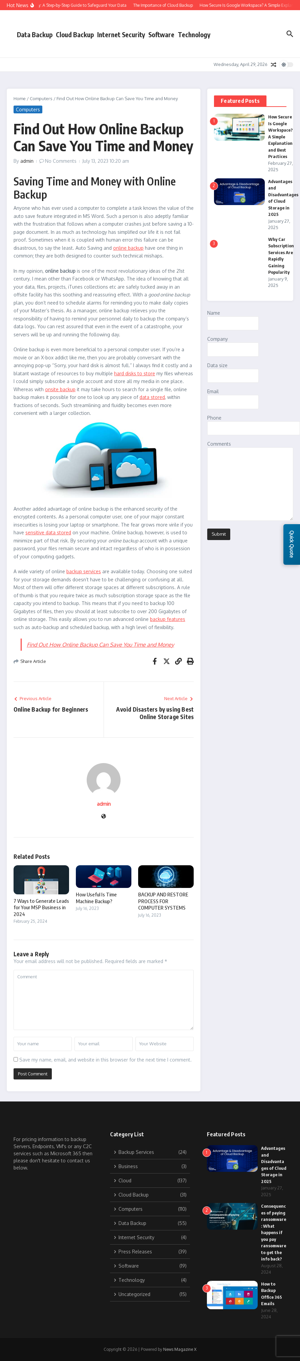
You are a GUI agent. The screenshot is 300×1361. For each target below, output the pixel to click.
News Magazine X (179, 1349)
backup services (83, 571)
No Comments (61, 161)
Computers (41, 98)
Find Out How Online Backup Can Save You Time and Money (100, 644)
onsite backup (60, 389)
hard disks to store (134, 373)
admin (27, 161)
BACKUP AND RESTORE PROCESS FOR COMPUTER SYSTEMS (163, 901)
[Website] (103, 817)
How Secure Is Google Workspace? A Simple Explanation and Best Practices (280, 136)
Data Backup (34, 34)
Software (161, 34)
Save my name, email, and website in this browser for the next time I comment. (105, 1060)
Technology (194, 34)
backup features (167, 619)
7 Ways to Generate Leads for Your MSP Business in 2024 (41, 907)
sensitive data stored (48, 532)
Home (20, 98)
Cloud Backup (75, 34)
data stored (152, 397)
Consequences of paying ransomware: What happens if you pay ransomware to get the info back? (273, 1232)
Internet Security (121, 34)
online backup (128, 248)
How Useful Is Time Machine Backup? (96, 897)
